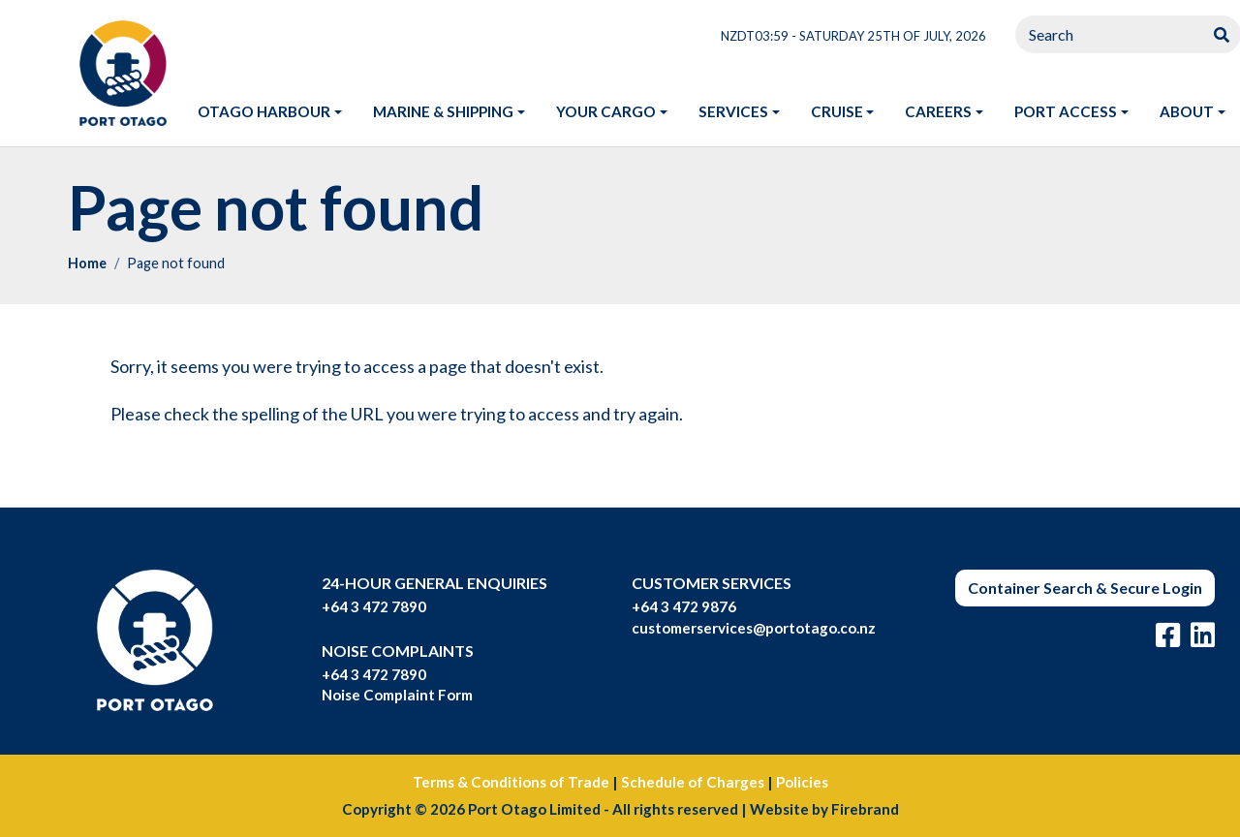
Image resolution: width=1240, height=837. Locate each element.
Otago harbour (264, 111)
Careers (938, 111)
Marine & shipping (443, 111)
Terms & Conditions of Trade (511, 781)
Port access (1065, 111)
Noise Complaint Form (397, 694)
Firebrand (865, 809)
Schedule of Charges (692, 781)
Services (733, 111)
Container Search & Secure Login (1085, 587)
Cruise (837, 111)
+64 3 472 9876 (684, 606)
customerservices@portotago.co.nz (754, 627)
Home (87, 263)
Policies (802, 781)
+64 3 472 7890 (374, 606)
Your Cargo (606, 111)
